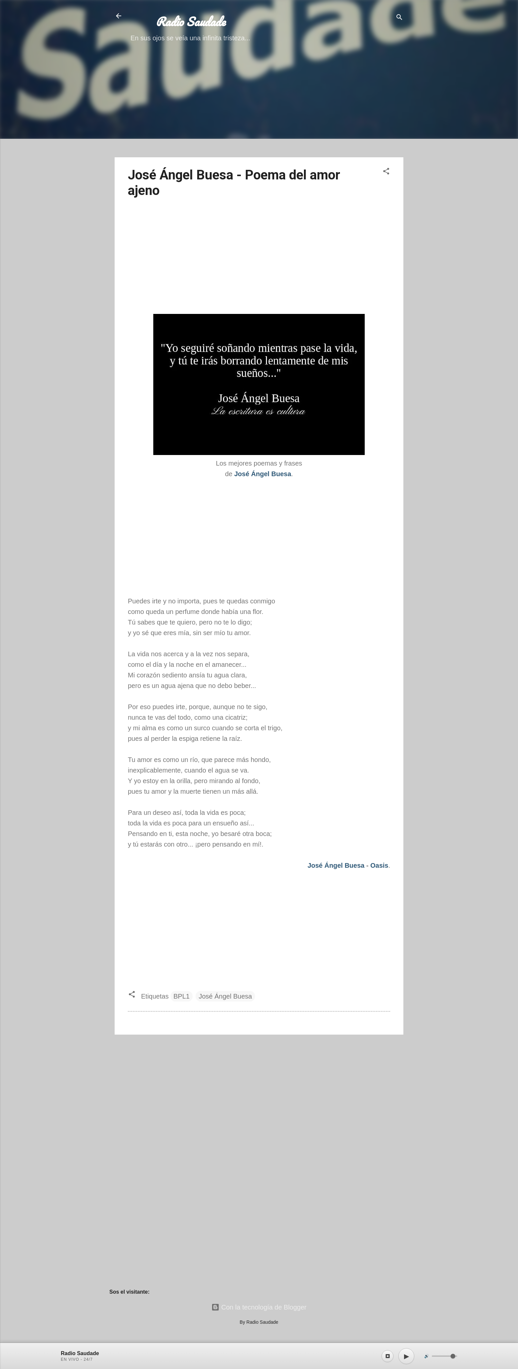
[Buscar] (399, 18)
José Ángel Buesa (336, 865)
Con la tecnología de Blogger (259, 1307)
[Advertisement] (259, 105)
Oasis (379, 865)
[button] (386, 172)
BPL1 (181, 996)
